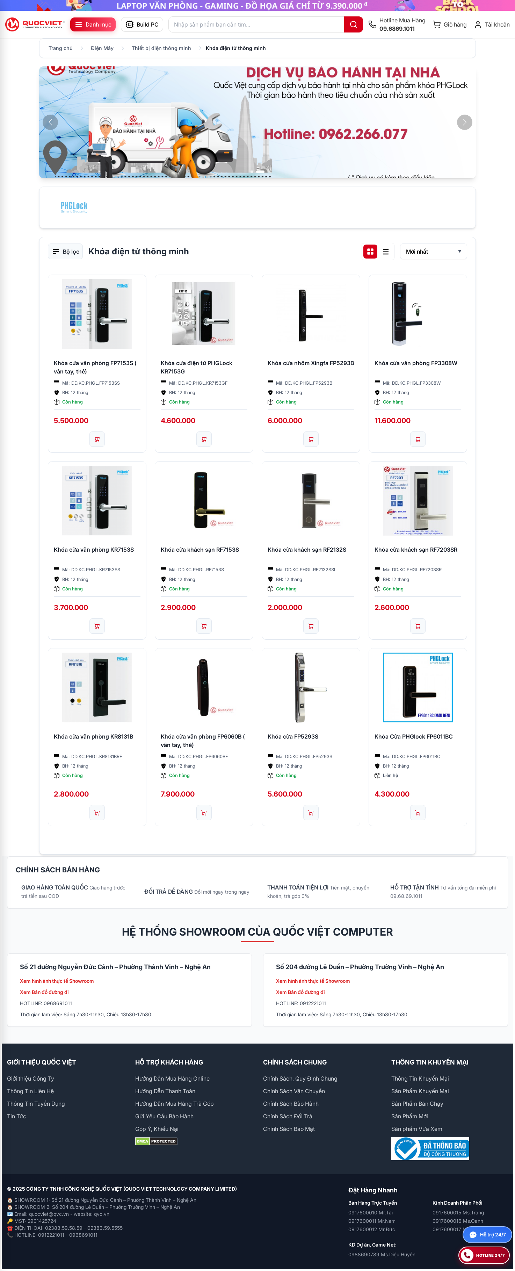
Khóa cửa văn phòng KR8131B (93, 736)
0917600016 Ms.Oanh (458, 1221)
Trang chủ (61, 48)
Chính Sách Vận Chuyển (294, 1091)
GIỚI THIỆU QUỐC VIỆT (41, 1062)
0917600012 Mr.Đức (371, 1229)
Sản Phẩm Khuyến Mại (420, 1091)
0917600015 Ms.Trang (458, 1212)
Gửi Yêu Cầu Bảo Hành (164, 1116)
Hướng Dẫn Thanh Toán (165, 1091)
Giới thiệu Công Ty (30, 1078)
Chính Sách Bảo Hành (291, 1103)
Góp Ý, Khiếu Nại (157, 1128)
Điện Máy (102, 48)
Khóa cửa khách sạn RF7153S (200, 549)
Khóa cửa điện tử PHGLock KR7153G (196, 367)
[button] (464, 122)
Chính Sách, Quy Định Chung (300, 1078)
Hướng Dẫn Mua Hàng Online (172, 1078)
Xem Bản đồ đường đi (44, 992)
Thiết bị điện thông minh (161, 48)
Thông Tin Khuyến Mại (420, 1078)
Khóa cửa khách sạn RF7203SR (416, 549)
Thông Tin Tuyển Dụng (36, 1103)
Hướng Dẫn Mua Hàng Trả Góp (174, 1103)
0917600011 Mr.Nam (372, 1221)
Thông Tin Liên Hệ (30, 1091)
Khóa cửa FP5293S (293, 736)
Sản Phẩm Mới (409, 1116)
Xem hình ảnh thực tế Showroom (57, 981)
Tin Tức (16, 1116)
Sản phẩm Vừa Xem (416, 1128)
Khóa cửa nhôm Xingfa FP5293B (311, 362)
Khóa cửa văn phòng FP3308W (416, 362)
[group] (257, 5)
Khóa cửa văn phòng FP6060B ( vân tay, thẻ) (203, 740)
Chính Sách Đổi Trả (287, 1116)
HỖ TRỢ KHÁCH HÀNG (169, 1062)
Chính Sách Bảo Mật (289, 1128)
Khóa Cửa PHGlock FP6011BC (414, 736)
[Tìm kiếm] (353, 24)
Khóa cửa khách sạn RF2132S (307, 549)
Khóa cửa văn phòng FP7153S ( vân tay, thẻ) (95, 367)
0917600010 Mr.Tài (370, 1212)
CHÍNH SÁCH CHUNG (295, 1062)
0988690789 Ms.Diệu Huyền (381, 1254)
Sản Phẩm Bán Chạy (417, 1103)
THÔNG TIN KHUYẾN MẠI (430, 1062)
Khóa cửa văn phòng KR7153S (94, 549)
